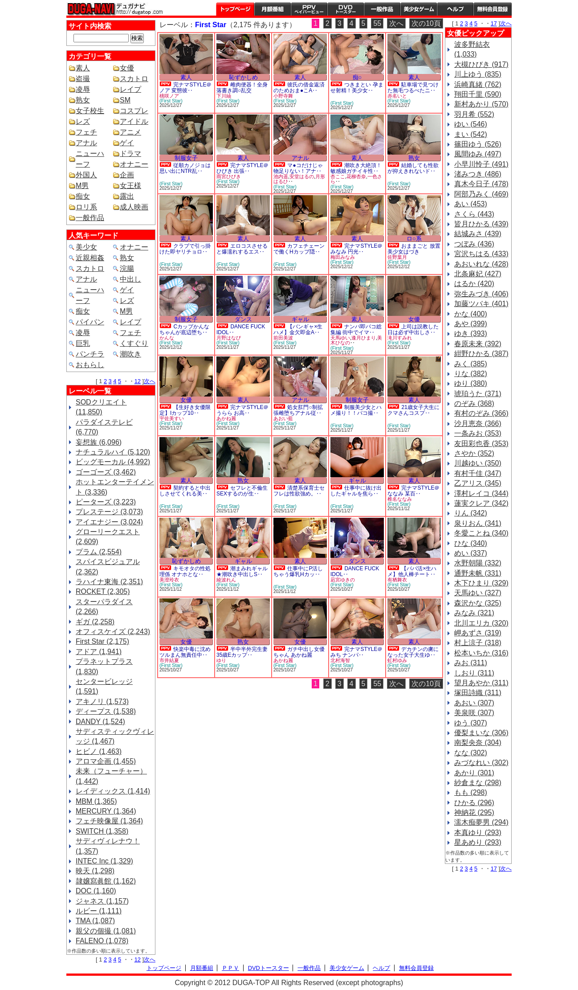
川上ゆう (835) (477, 74)
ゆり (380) (470, 383)
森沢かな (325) (477, 603)
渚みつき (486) (477, 174)
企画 (127, 175)
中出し (130, 279)
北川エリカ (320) (481, 623)
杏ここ (337, 176)
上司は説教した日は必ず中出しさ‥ (413, 329)
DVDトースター (345, 9)
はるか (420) (474, 283)
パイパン (90, 322)
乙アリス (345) (477, 483)
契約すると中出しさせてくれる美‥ (185, 491)
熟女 (83, 100)
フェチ (86, 132)
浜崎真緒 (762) (477, 84)
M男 (82, 185)
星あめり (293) (477, 842)
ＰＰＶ (230, 968)
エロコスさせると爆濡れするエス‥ (242, 249)
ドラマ (130, 153)
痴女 (83, 196)
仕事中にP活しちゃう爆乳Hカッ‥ (298, 571)
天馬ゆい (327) (477, 593)
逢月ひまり (363, 337)
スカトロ (134, 78)
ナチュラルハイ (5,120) (113, 452)
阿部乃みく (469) (481, 194)
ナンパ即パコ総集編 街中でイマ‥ (356, 329)
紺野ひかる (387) (481, 353)
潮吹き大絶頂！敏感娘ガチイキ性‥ (356, 168)
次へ (149, 381)
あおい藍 (283, 418)
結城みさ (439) (477, 233)
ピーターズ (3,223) (106, 502)
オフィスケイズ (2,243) (113, 631)
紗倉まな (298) (477, 782)
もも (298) (470, 792)
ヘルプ (455, 9)
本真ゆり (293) (477, 832)
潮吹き (130, 354)
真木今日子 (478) (481, 184)
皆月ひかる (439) (481, 224)
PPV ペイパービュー (309, 9)
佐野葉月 (397, 257)
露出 (127, 196)
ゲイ (127, 143)
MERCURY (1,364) (106, 811)
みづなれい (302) (481, 762)
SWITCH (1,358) (102, 831)
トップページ (235, 9)
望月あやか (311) (481, 683)
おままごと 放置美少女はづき (413, 249)
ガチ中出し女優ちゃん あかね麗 (299, 652)
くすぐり (134, 343)
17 (494, 23)
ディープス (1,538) (106, 711)
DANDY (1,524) (100, 721)
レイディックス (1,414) (113, 791)
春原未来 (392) (477, 344)
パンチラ (90, 354)
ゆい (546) (470, 124)
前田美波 (283, 337)
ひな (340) (470, 543)
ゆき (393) (470, 333)
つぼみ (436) (474, 244)
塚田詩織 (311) (477, 692)
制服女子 (186, 158)
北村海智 (340, 660)
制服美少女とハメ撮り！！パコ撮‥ (356, 410)
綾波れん (226, 579)
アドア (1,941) (99, 651)
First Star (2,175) (102, 641)
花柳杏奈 (356, 176)
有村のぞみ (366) (481, 413)
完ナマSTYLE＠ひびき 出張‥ (242, 168)
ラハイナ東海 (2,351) (109, 581)
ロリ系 (86, 207)
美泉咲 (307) (474, 712)
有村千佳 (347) (477, 473)
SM (125, 100)
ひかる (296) (474, 802)
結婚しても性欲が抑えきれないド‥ (413, 168)
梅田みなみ (342, 257)
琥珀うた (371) (477, 393)
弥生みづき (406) (481, 294)
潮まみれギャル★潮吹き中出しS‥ (242, 571)
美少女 (86, 247)
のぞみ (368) (474, 403)
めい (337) (470, 553)
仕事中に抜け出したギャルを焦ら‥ (356, 491)
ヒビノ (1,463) (99, 751)
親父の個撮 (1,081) (106, 931)
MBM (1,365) (96, 801)
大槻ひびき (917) (481, 64)
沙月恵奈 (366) (477, 423)
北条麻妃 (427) (477, 274)
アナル (86, 143)
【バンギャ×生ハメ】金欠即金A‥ (297, 329)
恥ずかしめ (243, 77)
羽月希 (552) (474, 114)
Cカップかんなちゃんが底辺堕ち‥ (184, 329)
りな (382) (470, 373)
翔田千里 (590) (477, 94)
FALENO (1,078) (102, 941)
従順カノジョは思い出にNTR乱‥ (185, 168)
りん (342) (470, 513)
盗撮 (83, 78)
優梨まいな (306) (481, 732)
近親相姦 (90, 258)
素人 (83, 68)
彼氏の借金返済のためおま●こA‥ (299, 88)
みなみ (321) (474, 613)
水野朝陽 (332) (477, 563)
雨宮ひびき (228, 176)
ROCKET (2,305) (103, 591)
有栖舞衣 (397, 579)
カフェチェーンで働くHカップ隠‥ (299, 249)
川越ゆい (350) (477, 463)
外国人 (86, 175)
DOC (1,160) (96, 891)
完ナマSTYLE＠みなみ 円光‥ (356, 249)
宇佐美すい (171, 418)
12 (137, 381)
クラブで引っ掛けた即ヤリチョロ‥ (185, 249)
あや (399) (470, 323)
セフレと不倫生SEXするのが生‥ (242, 491)
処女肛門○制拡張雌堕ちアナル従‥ (298, 410)
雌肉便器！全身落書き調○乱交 (242, 88)
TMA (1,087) (95, 921)
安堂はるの (301, 176)
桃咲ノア (169, 95)
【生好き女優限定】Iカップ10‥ (185, 410)
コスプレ (134, 111)
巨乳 (83, 343)
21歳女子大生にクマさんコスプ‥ (413, 410)
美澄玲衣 (169, 579)
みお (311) (470, 663)
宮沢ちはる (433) (481, 254)
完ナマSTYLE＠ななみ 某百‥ (413, 491)
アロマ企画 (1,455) (106, 761)
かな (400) (470, 314)
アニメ (130, 132)
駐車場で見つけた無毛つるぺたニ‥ (413, 88)
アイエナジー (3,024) (109, 522)
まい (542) (470, 134)
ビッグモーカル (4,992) (113, 462)
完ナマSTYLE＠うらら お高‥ (242, 410)
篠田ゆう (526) (477, 144)
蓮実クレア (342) (481, 503)
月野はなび (228, 337)
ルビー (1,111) (99, 911)
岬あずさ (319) (477, 633)
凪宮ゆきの (342, 579)
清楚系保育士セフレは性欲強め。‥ (299, 491)
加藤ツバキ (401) (481, 303)
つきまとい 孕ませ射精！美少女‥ (356, 88)
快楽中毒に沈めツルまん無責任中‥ (185, 652)
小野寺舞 (283, 95)
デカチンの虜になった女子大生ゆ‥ (413, 652)
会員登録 (492, 9)
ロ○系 (414, 238)
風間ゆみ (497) (477, 154)
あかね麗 (226, 418)
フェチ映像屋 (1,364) (109, 821)
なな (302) (470, 753)
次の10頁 (426, 23)
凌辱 (83, 89)
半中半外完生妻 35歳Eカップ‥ (242, 652)
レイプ (130, 89)
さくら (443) (474, 214)
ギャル (300, 319)
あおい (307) (474, 703)
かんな (166, 337)
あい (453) (470, 204)
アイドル (134, 121)
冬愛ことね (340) (481, 533)
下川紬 (223, 95)
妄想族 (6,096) (99, 442)
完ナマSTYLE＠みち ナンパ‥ (356, 652)
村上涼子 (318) (477, 642)
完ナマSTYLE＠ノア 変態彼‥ (185, 88)
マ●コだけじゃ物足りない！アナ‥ (298, 168)
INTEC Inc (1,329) (104, 861)
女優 (127, 68)
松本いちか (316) (481, 653)
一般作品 (382, 9)
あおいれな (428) (481, 264)
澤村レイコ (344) (481, 493)
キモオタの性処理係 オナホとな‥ (185, 571)
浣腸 (127, 268)
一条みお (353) (477, 433)
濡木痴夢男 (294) (481, 822)
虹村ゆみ (397, 660)
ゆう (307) (470, 723)
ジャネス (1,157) (102, 901)
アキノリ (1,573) (102, 701)
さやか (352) (474, 453)
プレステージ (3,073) (109, 511)
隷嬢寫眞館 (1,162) (106, 881)
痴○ (357, 77)
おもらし (90, 364)
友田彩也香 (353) (481, 443)
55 (377, 23)
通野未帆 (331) (477, 573)
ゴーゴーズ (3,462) (106, 472)
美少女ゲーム (418, 9)
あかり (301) (474, 773)
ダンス (243, 319)
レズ (83, 121)
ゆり (221, 660)
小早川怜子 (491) (481, 164)
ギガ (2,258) (95, 622)
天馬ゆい (340, 337)
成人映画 (134, 207)
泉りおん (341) (477, 523)
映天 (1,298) (95, 871)
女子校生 (90, 111)
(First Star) (171, 100)
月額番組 (272, 9)
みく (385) (470, 364)
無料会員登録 (416, 968)
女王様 (130, 185)
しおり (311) (474, 673)
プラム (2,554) (99, 552)
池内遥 (280, 176)
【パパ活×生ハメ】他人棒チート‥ (411, 571)
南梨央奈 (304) (477, 742)
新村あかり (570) (481, 104)
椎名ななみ (399, 499)
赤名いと (397, 95)
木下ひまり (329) (481, 583)
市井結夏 (169, 660)
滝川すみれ (399, 337)
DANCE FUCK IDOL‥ (240, 329)
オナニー (134, 164)
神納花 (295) (474, 812)
